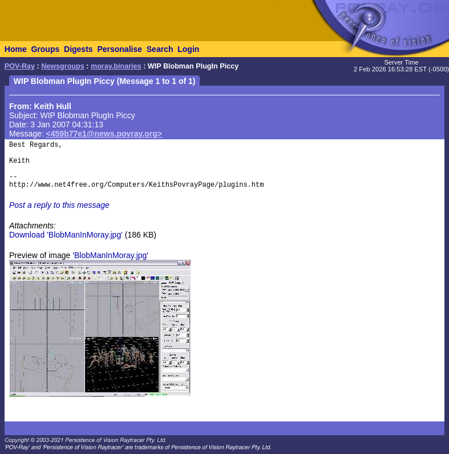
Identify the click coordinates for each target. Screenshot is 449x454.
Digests (78, 49)
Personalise (119, 49)
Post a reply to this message (59, 205)
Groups (45, 49)
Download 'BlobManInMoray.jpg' (66, 234)
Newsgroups (62, 66)
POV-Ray (20, 66)
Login (188, 49)
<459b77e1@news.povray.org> (104, 133)
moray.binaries (116, 66)
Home (16, 49)
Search (160, 49)
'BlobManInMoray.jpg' (110, 255)
